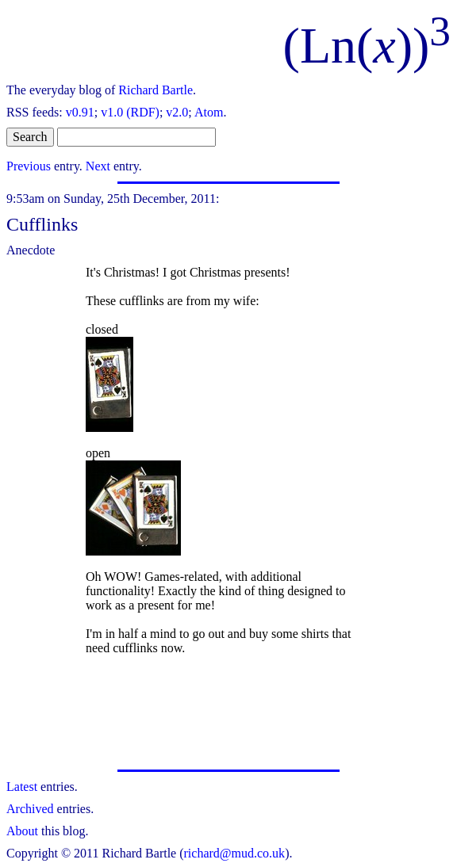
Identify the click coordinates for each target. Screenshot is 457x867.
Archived (30, 808)
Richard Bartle (155, 90)
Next (98, 166)
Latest (21, 786)
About (22, 831)
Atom (208, 112)
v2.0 (177, 112)
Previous (28, 166)
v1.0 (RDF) (130, 112)
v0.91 (80, 112)
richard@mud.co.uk (235, 853)
